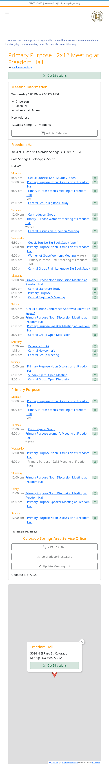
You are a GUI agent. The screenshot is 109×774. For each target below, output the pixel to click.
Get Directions (54, 76)
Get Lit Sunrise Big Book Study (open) (53, 243)
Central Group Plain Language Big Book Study (59, 268)
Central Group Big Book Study (48, 203)
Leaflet (53, 762)
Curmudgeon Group (41, 214)
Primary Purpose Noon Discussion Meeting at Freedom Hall (56, 282)
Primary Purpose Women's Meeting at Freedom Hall (57, 221)
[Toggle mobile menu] (7, 12)
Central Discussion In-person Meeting (53, 231)
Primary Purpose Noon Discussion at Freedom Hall (58, 184)
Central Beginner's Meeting (46, 297)
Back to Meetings (22, 67)
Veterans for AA (38, 346)
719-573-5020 (54, 547)
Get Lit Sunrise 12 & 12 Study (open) (52, 178)
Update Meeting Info (54, 566)
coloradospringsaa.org (54, 557)
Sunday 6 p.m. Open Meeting (47, 375)
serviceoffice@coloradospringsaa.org (62, 3)
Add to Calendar (54, 133)
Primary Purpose (39, 293)
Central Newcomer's (41, 351)
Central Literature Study (44, 289)
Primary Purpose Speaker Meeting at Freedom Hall (58, 328)
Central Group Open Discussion (49, 335)
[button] (54, 629)
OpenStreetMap (70, 762)
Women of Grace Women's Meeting (52, 256)
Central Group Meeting (43, 355)
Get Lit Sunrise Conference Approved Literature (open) (58, 311)
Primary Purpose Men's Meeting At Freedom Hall (56, 193)
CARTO (96, 762)
